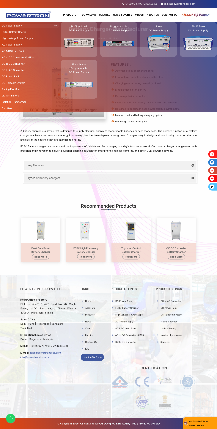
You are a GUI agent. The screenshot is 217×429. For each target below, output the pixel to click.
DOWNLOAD (89, 14)
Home (101, 38)
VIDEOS (139, 14)
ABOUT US (153, 14)
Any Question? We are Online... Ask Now (198, 423)
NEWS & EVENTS (122, 14)
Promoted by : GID (149, 423)
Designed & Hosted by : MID (120, 423)
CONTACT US (169, 14)
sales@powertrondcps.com (179, 3)
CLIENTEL (104, 14)
